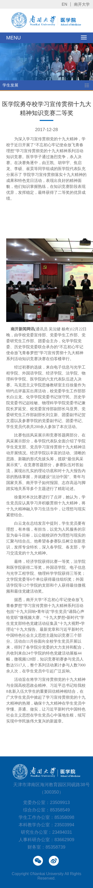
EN (64, 4)
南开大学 (82, 4)
